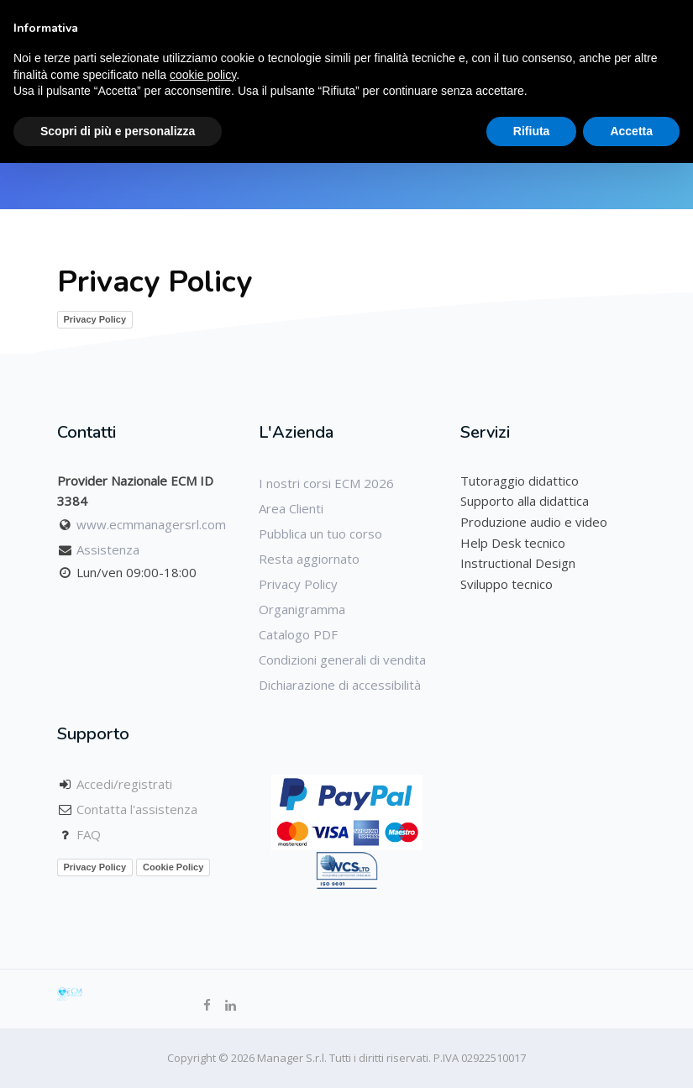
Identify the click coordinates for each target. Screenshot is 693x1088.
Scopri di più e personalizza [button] (117, 131)
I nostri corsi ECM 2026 (326, 483)
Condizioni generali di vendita (342, 659)
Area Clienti (291, 508)
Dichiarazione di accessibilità (340, 684)
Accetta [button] (631, 131)
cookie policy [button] (203, 74)
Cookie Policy (173, 867)
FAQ (88, 834)
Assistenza (107, 549)
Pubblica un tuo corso (320, 533)
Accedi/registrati (124, 783)
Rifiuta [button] (531, 131)
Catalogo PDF (298, 634)
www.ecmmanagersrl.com (151, 524)
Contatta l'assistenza (136, 809)
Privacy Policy (95, 319)
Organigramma (302, 609)
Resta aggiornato (309, 558)
